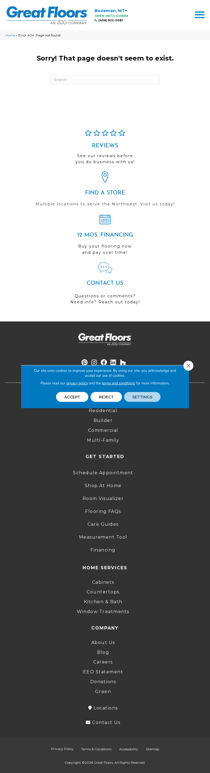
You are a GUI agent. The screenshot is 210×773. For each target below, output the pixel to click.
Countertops (103, 591)
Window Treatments (103, 611)
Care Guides (103, 524)
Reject (106, 396)
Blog (103, 652)
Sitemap (152, 749)
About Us (103, 642)
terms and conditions (118, 383)
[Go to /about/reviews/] (105, 149)
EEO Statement (103, 671)
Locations (103, 708)
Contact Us (103, 722)
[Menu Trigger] (199, 14)
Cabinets (103, 582)
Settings (142, 396)
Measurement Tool (103, 537)
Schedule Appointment (103, 472)
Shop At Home (103, 485)
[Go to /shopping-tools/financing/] (105, 236)
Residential (103, 410)
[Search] (105, 79)
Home (10, 35)
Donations (103, 681)
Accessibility (128, 749)
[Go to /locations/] (105, 191)
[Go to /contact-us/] (105, 286)
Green (103, 691)
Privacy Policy (62, 749)
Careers (103, 662)
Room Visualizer (103, 498)
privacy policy (77, 383)
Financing (103, 550)
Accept (72, 396)
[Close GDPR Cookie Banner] (188, 365)
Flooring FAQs (103, 511)
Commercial (103, 430)
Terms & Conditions (96, 749)
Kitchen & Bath (103, 601)
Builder (103, 420)
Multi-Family (103, 440)
